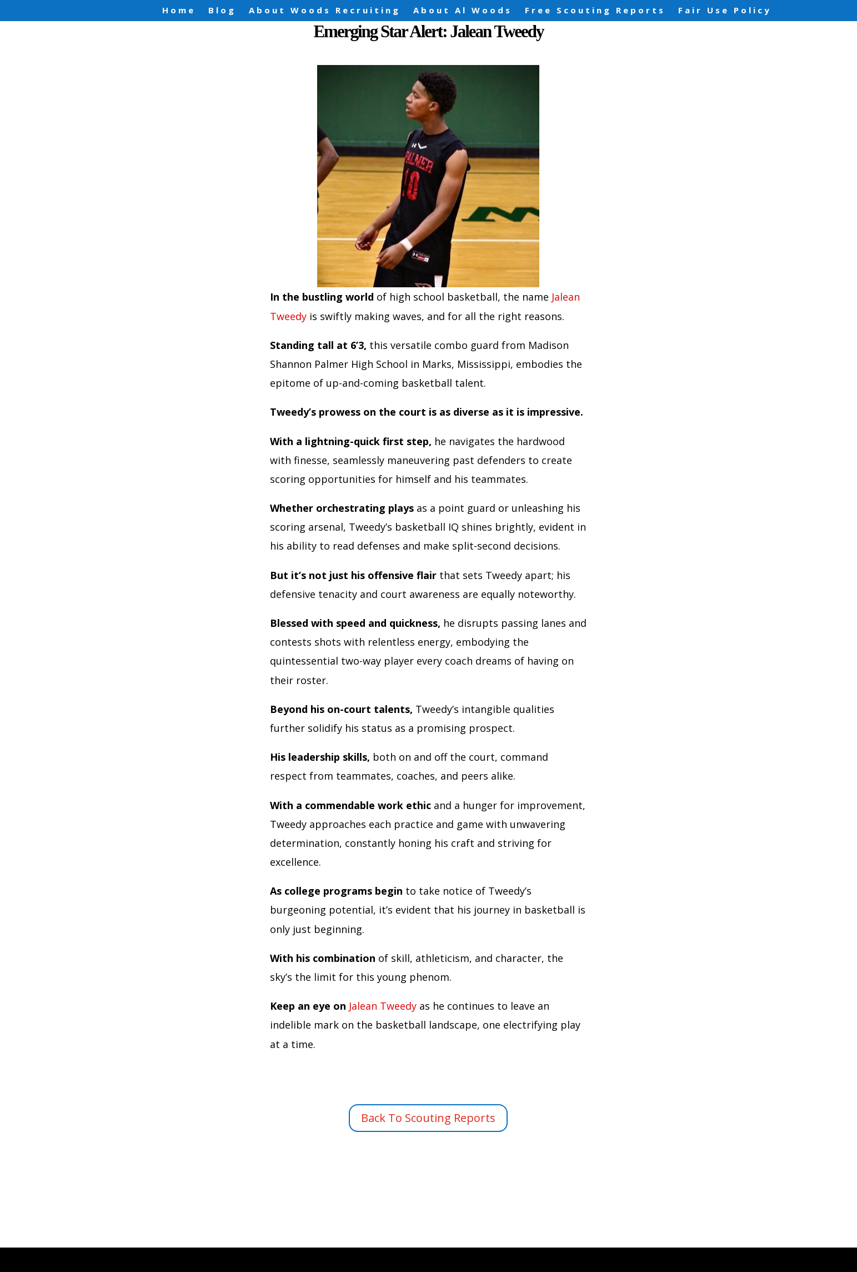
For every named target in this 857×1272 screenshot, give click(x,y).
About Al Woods (462, 10)
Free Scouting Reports (595, 10)
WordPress (313, 1254)
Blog (222, 10)
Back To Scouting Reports (428, 1117)
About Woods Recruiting (324, 10)
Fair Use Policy (724, 10)
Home (179, 10)
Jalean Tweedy (381, 1005)
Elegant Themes (183, 1254)
